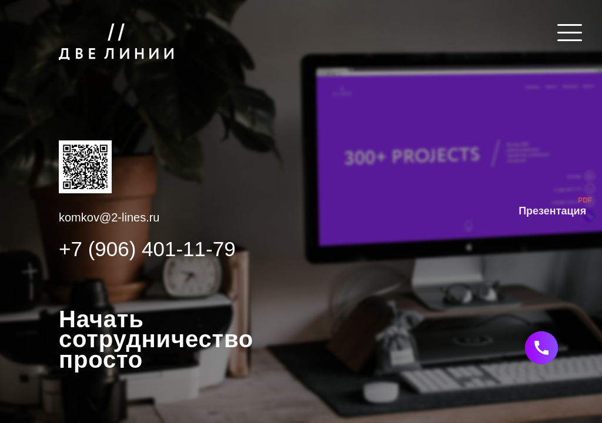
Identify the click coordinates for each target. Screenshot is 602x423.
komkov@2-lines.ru (109, 217)
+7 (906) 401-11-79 (147, 249)
